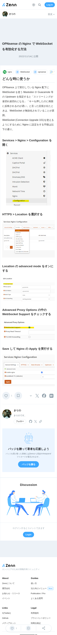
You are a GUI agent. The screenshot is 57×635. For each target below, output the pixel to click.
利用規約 (35, 613)
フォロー (20, 421)
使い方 (34, 583)
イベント (6, 598)
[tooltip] (37, 396)
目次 (51, 14)
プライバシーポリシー (41, 618)
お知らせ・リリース (11, 593)
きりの (17, 410)
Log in (50, 5)
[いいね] (6, 395)
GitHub (5, 618)
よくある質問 (37, 598)
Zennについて (8, 583)
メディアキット (9, 623)
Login (28, 534)
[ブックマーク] (18, 395)
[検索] (39, 5)
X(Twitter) (6, 613)
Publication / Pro (38, 593)
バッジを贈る (28, 464)
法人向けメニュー (39, 588)
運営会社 (6, 588)
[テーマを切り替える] (34, 5)
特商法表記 (36, 623)
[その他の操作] (31, 395)
